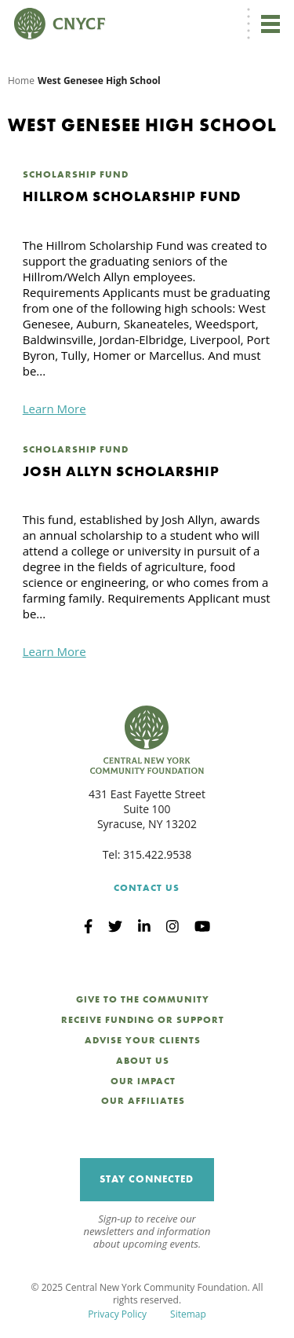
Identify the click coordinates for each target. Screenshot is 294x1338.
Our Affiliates (143, 1100)
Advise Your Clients (143, 1040)
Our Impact (143, 1081)
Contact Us (147, 888)
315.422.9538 (157, 854)
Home (21, 80)
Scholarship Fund (76, 174)
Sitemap (188, 1314)
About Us (142, 1060)
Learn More (54, 408)
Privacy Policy (117, 1314)
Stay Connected (147, 1179)
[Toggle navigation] (270, 23)
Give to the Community (142, 999)
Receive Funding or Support (142, 1020)
